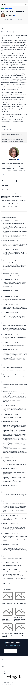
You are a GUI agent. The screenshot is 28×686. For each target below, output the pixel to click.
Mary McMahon (10, 15)
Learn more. (16, 1)
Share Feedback (20, 181)
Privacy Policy (3, 684)
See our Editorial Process (8, 181)
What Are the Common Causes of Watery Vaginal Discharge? (7, 619)
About (3, 666)
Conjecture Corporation (12, 682)
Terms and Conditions (9, 684)
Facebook (4, 673)
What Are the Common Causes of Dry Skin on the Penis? (19, 619)
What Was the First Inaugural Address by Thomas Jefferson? (7, 603)
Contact (3, 668)
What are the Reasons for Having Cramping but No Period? (8, 635)
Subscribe (20, 651)
